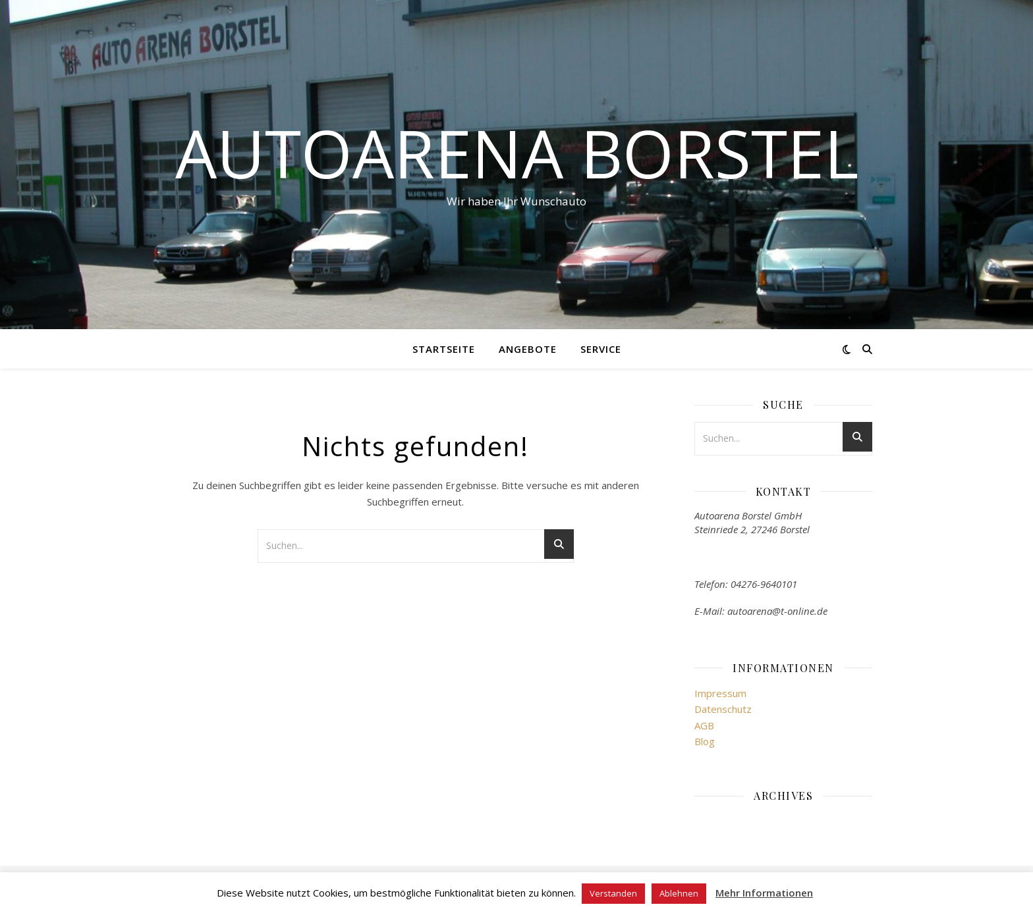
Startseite (443, 348)
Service (600, 348)
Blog (704, 741)
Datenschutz (723, 709)
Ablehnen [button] (678, 893)
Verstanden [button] (613, 893)
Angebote (528, 348)
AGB (704, 725)
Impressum (720, 693)
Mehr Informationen (764, 892)
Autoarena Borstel (516, 153)
